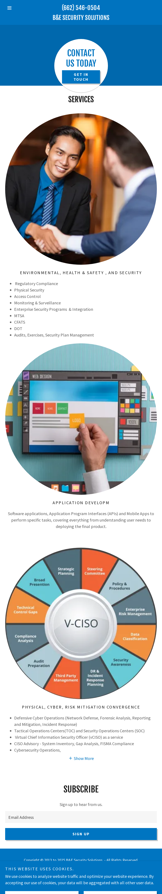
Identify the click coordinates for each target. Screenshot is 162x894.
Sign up (81, 833)
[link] (81, 17)
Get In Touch (81, 77)
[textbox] (81, 817)
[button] (16, 8)
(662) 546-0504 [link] (81, 8)
